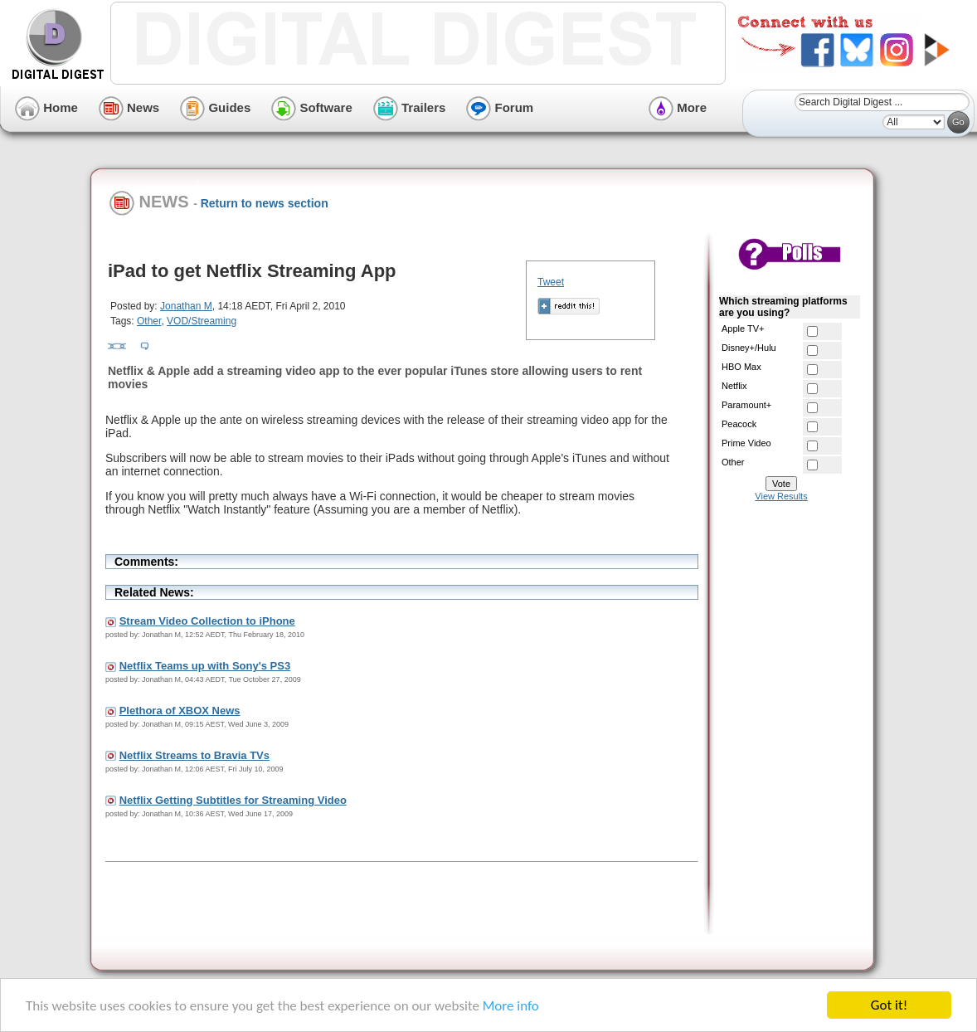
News (129, 107)
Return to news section (264, 203)
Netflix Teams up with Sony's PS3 (205, 666)
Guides (215, 107)
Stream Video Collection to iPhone (207, 621)
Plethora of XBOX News (180, 710)
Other (149, 321)
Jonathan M (186, 306)
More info (511, 1006)
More (678, 107)
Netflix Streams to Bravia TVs (194, 755)
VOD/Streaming (201, 321)
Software (311, 107)
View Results (781, 496)
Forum (499, 107)
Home (46, 107)
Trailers (409, 107)
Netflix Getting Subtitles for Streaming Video (233, 800)
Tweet (550, 282)
